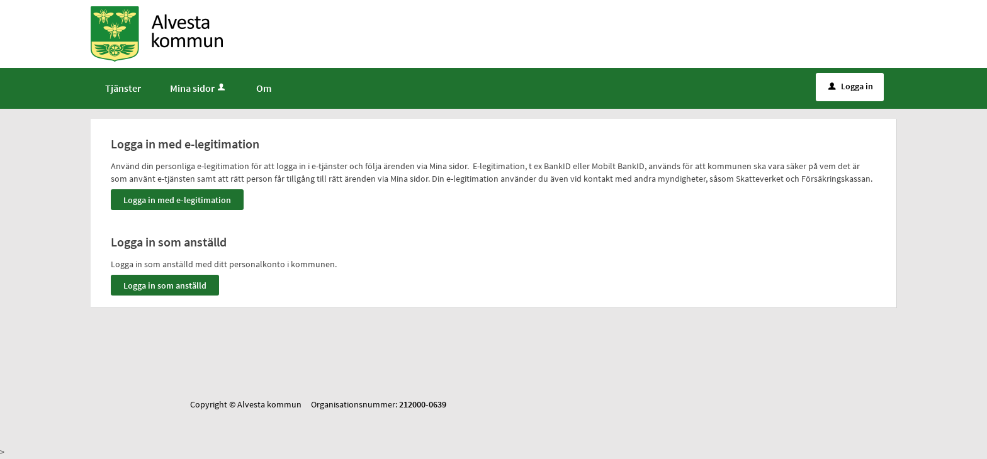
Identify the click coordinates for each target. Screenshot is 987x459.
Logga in (850, 86)
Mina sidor (198, 88)
